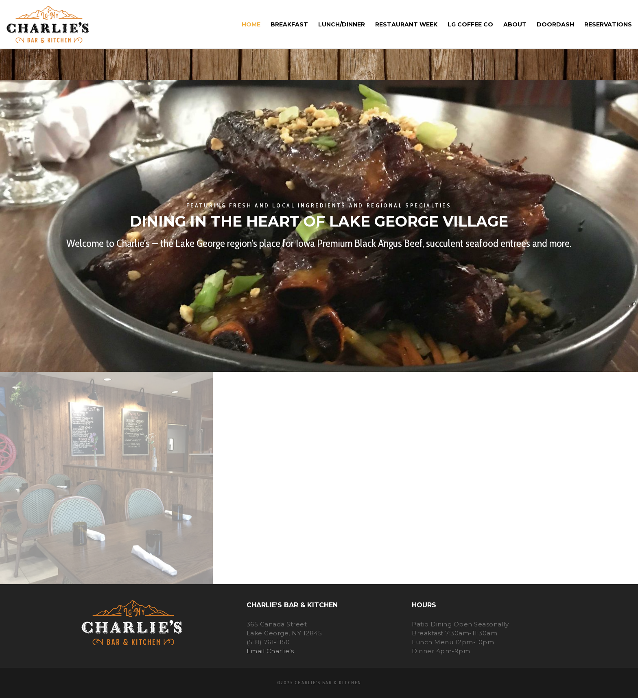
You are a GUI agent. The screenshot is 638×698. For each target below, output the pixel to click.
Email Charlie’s (270, 651)
